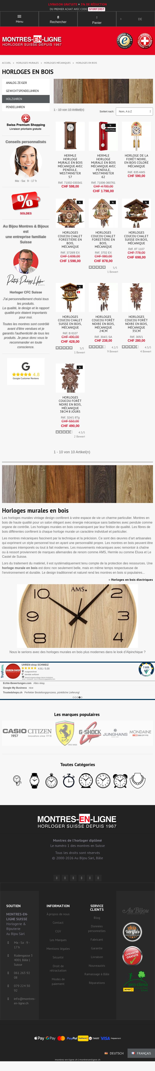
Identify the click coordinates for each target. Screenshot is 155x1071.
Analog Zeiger (16, 84)
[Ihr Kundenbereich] (122, 20)
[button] (58, 18)
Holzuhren (14, 100)
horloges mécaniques (57, 64)
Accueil (6, 64)
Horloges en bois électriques (132, 581)
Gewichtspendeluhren (22, 92)
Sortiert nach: (107, 113)
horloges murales (27, 64)
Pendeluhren (15, 109)
